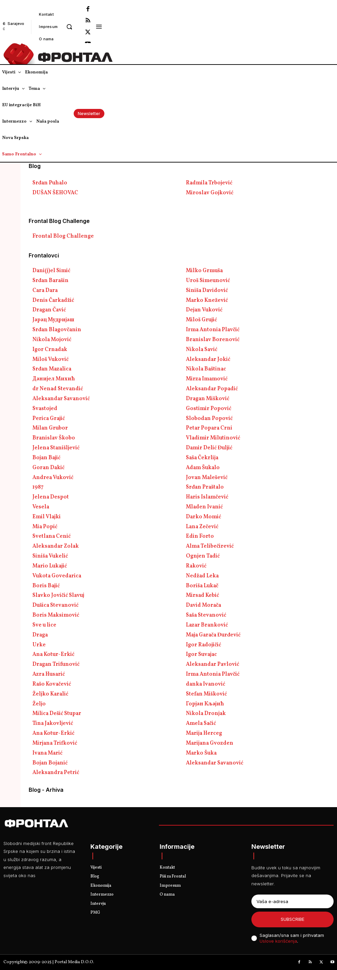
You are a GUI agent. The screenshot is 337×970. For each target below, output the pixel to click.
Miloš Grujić (201, 320)
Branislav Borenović (212, 339)
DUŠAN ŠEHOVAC (55, 193)
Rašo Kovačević (51, 684)
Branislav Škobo (53, 438)
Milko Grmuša (204, 271)
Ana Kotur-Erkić (53, 654)
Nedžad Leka (202, 576)
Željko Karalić (50, 694)
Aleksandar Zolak (55, 546)
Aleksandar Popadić (212, 389)
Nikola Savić (201, 349)
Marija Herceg (204, 733)
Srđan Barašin (50, 280)
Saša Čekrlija (202, 458)
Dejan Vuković (204, 310)
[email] (292, 901)
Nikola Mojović (51, 339)
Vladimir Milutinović (213, 438)
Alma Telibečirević (210, 546)
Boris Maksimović (55, 615)
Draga (40, 635)
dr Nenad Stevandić (57, 389)
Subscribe (292, 919)
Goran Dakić (48, 468)
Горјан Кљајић (205, 704)
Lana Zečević (202, 527)
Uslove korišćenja (278, 941)
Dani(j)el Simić (51, 271)
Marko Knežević (207, 300)
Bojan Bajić (46, 458)
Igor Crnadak (49, 349)
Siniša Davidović (207, 290)
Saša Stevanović (206, 615)
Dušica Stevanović (55, 605)
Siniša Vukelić (50, 556)
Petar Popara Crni (209, 428)
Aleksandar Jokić (208, 359)
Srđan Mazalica (51, 369)
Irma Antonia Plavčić (212, 330)
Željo (39, 704)
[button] (69, 26)
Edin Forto (200, 536)
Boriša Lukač (202, 586)
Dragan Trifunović (55, 664)
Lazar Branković (207, 625)
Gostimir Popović (208, 408)
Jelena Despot (50, 497)
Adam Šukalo (203, 468)
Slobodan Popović (209, 418)
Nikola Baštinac (206, 369)
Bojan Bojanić (50, 763)
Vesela (40, 507)
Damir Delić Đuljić (209, 448)
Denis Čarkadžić (53, 300)
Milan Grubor (50, 428)
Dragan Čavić (49, 310)
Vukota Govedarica (56, 576)
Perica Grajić (48, 418)
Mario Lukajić (49, 566)
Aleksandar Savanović (61, 399)
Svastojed (44, 408)
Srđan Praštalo (205, 487)
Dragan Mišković (207, 399)
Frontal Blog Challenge (63, 236)
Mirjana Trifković (54, 743)
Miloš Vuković (50, 359)
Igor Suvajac (201, 654)
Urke (39, 645)
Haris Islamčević (207, 497)
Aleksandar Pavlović (212, 664)
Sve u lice (44, 625)
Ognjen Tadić (203, 556)
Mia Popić (44, 527)
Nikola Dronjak (206, 713)
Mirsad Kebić (202, 595)
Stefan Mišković (206, 694)
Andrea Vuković (52, 477)
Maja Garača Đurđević (213, 635)
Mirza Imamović (207, 379)
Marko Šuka (201, 753)
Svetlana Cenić (51, 536)
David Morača (203, 605)
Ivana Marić (47, 753)
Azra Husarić (48, 674)
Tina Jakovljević (52, 723)
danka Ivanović (205, 684)
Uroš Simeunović (208, 280)
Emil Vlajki (46, 517)
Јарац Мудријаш (53, 320)
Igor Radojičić (203, 645)
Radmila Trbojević (209, 183)
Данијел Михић (53, 379)
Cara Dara (45, 290)
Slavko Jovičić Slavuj (58, 595)
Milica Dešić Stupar (56, 713)
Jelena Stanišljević (55, 448)
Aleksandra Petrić (55, 772)
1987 (38, 487)
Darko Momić (203, 517)
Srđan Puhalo (49, 183)
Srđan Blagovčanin (56, 330)
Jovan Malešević (207, 477)
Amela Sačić (201, 723)
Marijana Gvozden (209, 743)
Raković (196, 566)
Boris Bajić (46, 586)
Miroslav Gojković (209, 193)
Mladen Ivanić (204, 507)
